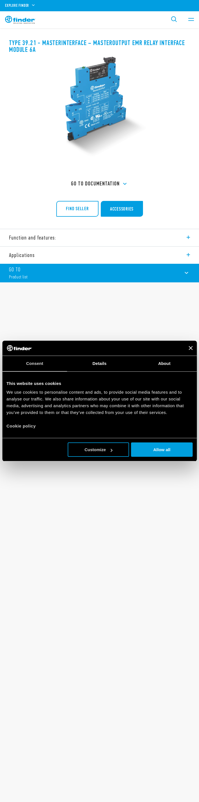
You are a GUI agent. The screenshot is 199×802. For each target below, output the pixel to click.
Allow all (162, 449)
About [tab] (164, 363)
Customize (98, 449)
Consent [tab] (34, 363)
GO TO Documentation (99, 184)
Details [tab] (100, 363)
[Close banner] (191, 348)
